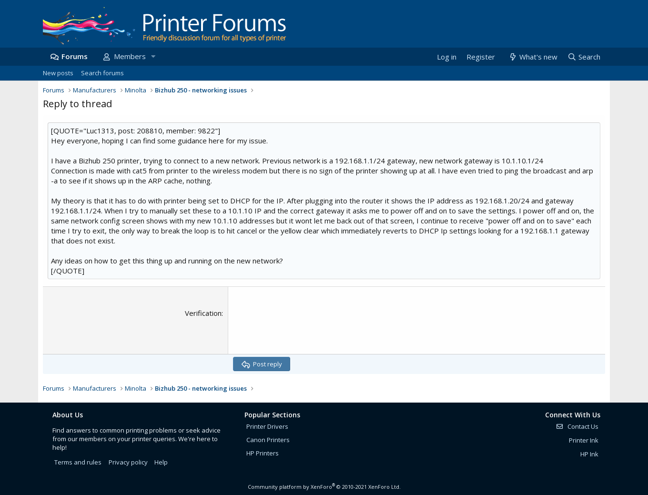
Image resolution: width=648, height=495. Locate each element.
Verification (203, 313)
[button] (153, 56)
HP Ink (589, 454)
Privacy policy (128, 462)
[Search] (583, 57)
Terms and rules (77, 462)
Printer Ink (583, 440)
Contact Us (577, 426)
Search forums (102, 73)
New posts (58, 73)
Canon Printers (268, 439)
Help (161, 462)
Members (130, 56)
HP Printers (262, 453)
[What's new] (532, 57)
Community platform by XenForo (324, 486)
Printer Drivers (267, 426)
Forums (74, 56)
